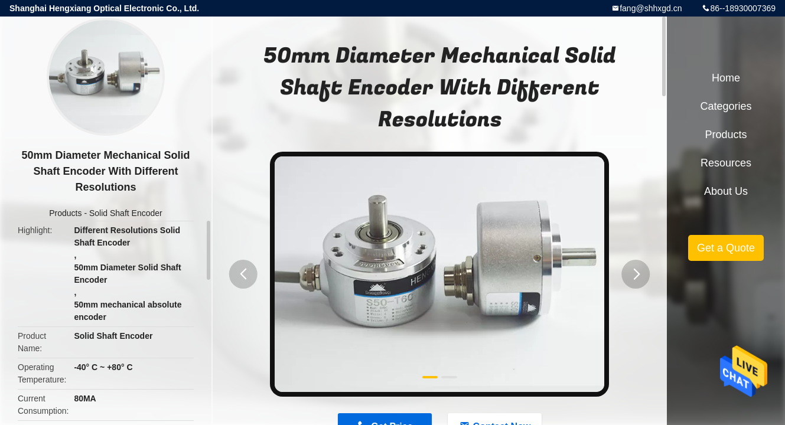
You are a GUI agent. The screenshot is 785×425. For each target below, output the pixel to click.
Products (65, 213)
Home (726, 78)
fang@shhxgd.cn (651, 8)
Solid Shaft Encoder (125, 213)
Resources (726, 163)
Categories (725, 106)
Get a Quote (726, 248)
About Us (726, 191)
